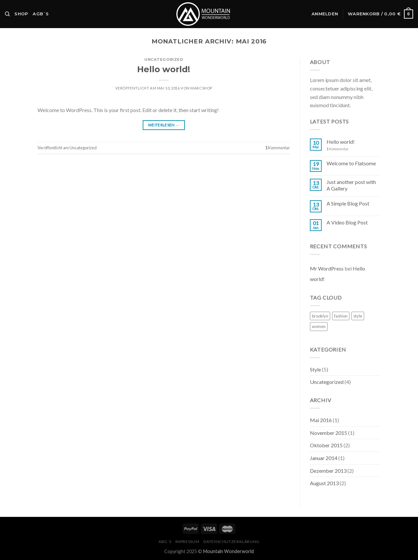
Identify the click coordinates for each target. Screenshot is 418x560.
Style (315, 369)
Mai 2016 (321, 420)
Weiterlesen (164, 125)
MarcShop (201, 88)
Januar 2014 (323, 458)
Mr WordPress (327, 268)
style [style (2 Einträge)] (357, 316)
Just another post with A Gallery (351, 185)
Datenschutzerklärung (231, 541)
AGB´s (41, 13)
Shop (21, 13)
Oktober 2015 (326, 445)
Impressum (187, 541)
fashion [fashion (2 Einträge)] (340, 316)
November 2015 (328, 433)
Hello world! (163, 69)
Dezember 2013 (328, 471)
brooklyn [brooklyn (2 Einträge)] (320, 316)
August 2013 (324, 483)
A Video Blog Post (347, 222)
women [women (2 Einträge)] (319, 326)
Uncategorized (163, 59)
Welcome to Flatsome (351, 163)
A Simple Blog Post (348, 203)
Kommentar (277, 147)
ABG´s (164, 541)
